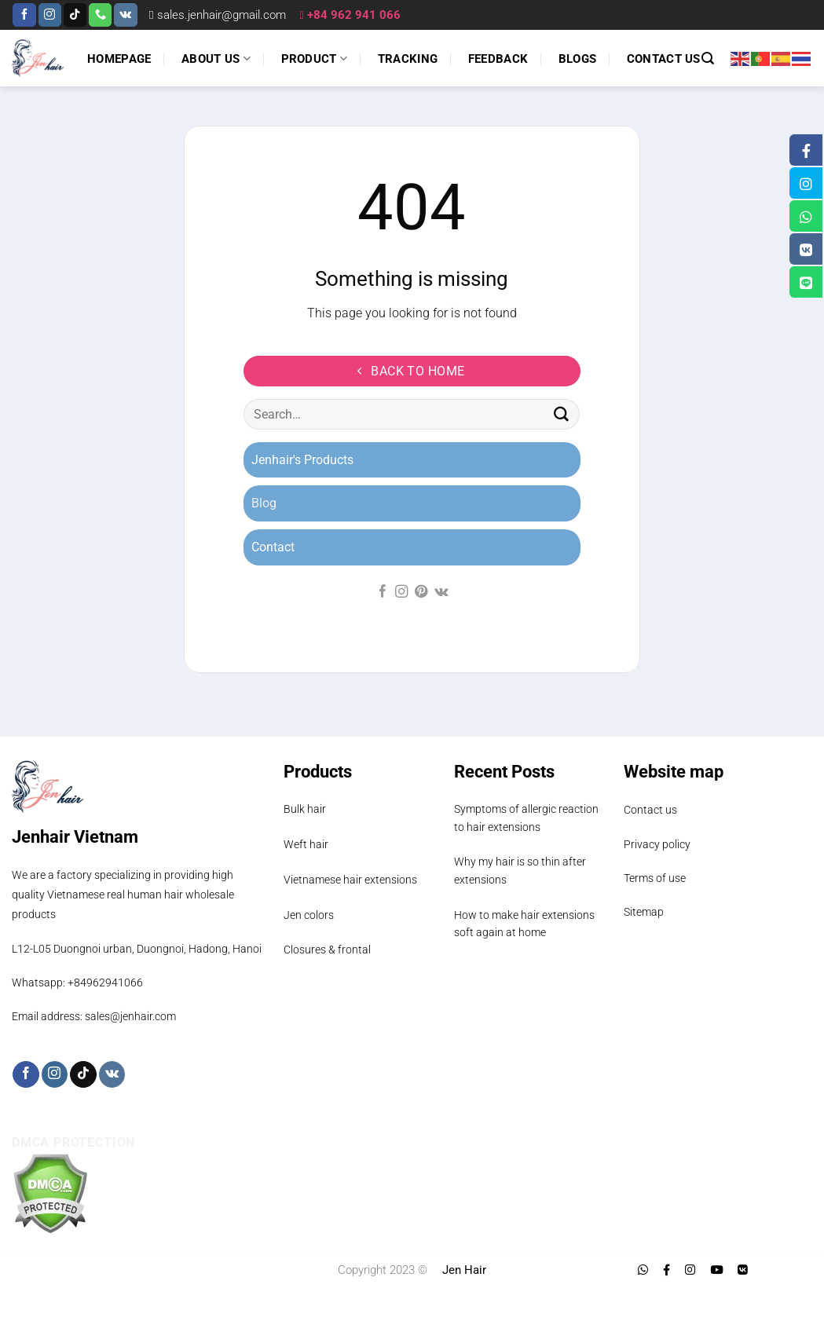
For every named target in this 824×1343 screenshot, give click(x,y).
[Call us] (100, 15)
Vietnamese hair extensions (350, 879)
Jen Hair (464, 1270)
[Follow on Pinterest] (421, 592)
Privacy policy (657, 844)
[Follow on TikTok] (75, 15)
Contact (273, 547)
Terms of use (655, 878)
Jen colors (309, 915)
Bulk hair (305, 809)
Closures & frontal (327, 949)
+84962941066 (105, 982)
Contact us (664, 59)
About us (216, 58)
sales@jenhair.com (130, 1016)
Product (314, 58)
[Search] (707, 58)
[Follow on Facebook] (24, 15)
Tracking (408, 59)
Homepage (119, 59)
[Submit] (561, 414)
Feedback (498, 59)
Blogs (577, 59)
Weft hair (306, 844)
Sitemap (644, 912)
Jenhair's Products (302, 459)
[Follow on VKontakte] (125, 15)
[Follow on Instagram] (49, 15)
